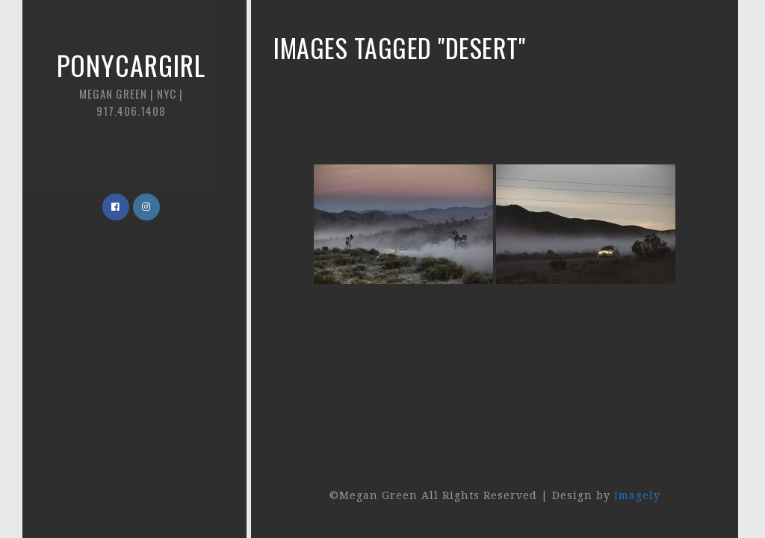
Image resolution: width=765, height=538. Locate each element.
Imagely (637, 495)
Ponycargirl (131, 82)
